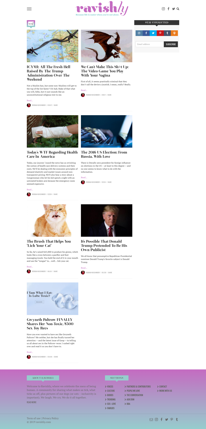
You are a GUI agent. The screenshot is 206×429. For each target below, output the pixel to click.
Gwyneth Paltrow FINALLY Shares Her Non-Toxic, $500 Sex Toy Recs (50, 323)
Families (110, 408)
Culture (111, 390)
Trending (111, 399)
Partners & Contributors (139, 386)
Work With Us (165, 390)
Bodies (110, 395)
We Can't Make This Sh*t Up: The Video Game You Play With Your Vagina (104, 71)
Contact (163, 386)
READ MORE (31, 402)
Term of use (33, 418)
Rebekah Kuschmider (39, 105)
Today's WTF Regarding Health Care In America (52, 154)
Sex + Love (111, 403)
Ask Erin (130, 399)
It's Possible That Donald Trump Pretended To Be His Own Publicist (104, 245)
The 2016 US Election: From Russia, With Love (104, 154)
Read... (30, 100)
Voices (110, 386)
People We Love (133, 390)
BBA (128, 403)
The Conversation (135, 395)
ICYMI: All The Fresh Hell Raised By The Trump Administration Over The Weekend (48, 73)
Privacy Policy (50, 418)
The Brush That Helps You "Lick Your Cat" (49, 243)
